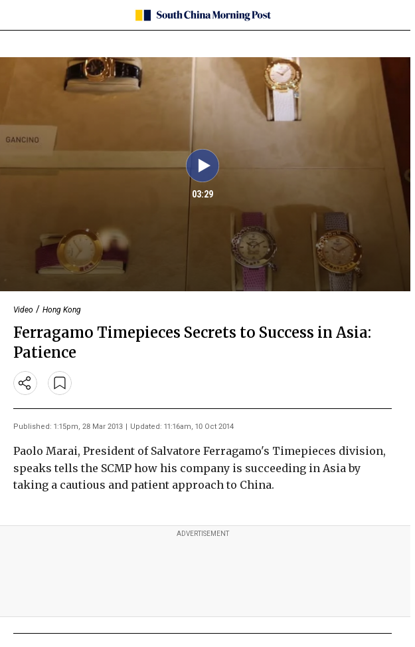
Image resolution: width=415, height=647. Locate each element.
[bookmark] (60, 383)
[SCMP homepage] (203, 15)
